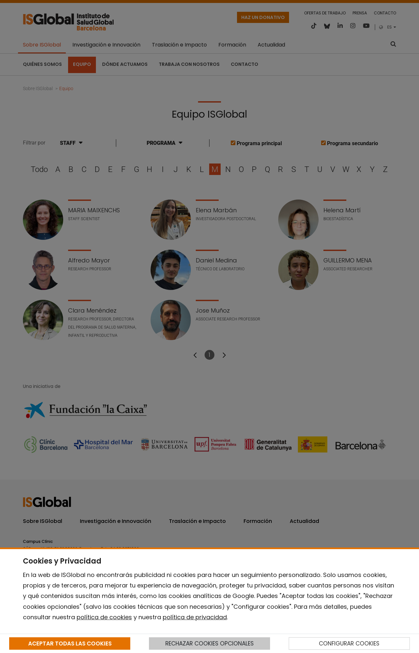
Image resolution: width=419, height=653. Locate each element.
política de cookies (104, 617)
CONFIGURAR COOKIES (349, 643)
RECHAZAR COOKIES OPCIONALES (209, 643)
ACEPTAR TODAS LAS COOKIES (70, 643)
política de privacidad (195, 617)
